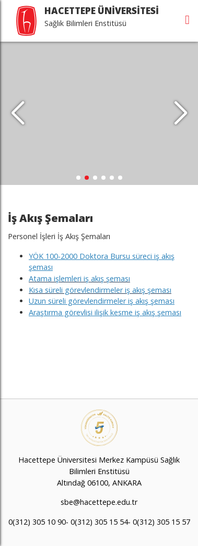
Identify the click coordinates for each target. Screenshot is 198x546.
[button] (180, 113)
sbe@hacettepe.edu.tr (99, 502)
